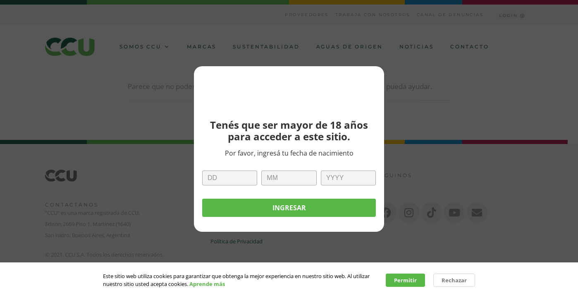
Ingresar (289, 207)
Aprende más (207, 285)
